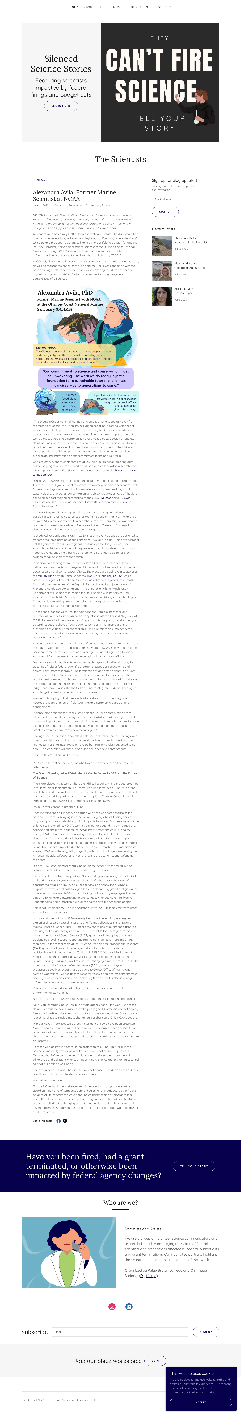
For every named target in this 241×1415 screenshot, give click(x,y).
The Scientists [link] (112, 7)
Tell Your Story (194, 1166)
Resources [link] (162, 7)
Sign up (165, 211)
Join (155, 1361)
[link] (61, 70)
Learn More (61, 106)
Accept (201, 1402)
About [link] (89, 7)
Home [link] (74, 7)
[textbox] (180, 199)
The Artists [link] (138, 7)
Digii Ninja (148, 1275)
